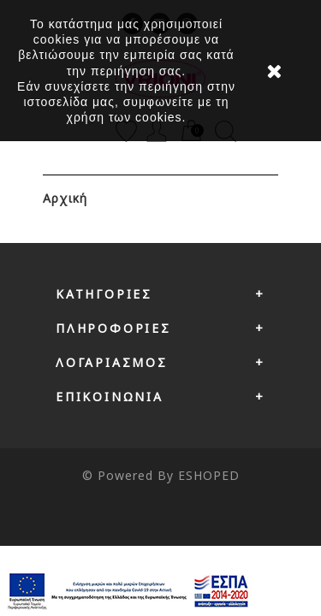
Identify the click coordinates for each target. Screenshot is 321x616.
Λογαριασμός (112, 362)
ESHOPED (209, 475)
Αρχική (65, 198)
